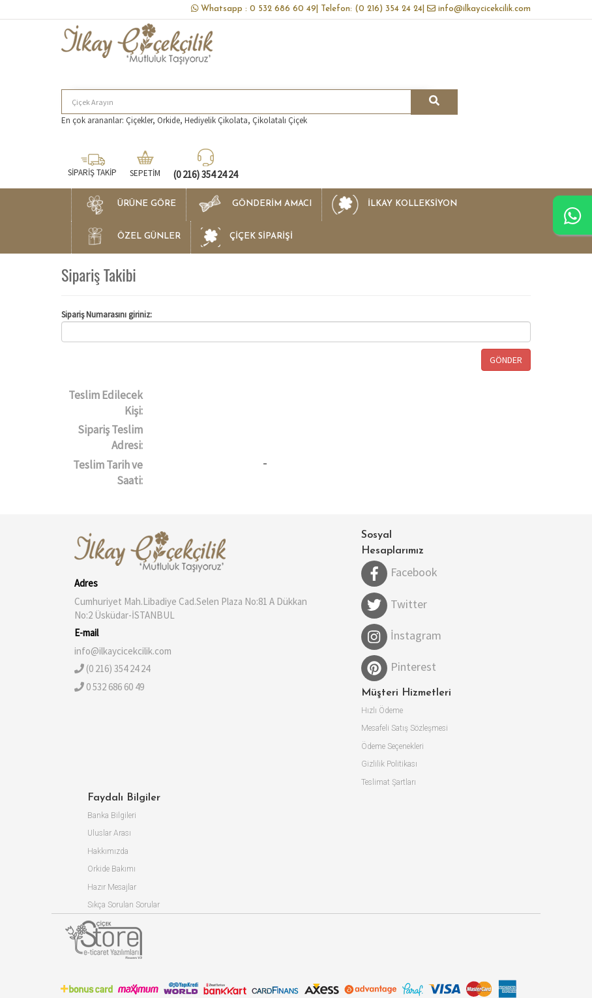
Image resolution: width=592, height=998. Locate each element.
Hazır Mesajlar (111, 887)
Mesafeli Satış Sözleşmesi (404, 728)
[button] (128, 204)
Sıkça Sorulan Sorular (123, 904)
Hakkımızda (107, 851)
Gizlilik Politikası (389, 764)
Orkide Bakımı (111, 868)
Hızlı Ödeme (382, 710)
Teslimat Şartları (388, 782)
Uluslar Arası (109, 833)
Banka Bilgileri (111, 815)
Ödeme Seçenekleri (392, 746)
